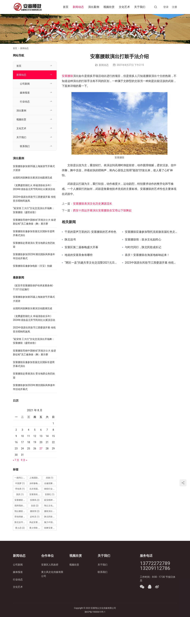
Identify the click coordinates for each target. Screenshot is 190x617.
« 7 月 (16, 460)
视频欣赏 (109, 7)
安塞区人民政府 (49, 564)
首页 (65, 7)
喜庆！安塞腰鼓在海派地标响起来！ (147, 255)
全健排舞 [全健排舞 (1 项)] (50, 483)
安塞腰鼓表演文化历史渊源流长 (92, 203)
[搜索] (155, 7)
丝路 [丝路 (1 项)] (49, 478)
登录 (166, 7)
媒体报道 (25, 92)
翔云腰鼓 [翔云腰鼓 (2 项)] (20, 511)
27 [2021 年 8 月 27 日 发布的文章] (41, 448)
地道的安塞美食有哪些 (79, 255)
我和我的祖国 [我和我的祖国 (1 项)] (20, 505)
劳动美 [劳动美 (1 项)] (20, 489)
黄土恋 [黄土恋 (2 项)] (20, 528)
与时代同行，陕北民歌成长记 (143, 247)
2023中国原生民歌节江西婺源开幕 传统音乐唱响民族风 (151, 262)
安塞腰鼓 (67, 76)
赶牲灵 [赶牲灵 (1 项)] (34, 516)
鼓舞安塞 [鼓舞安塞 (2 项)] (50, 528)
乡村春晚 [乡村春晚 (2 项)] (35, 483)
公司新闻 (25, 83)
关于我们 (139, 7)
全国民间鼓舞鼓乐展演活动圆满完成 (32, 177)
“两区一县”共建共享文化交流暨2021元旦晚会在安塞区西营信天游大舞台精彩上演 (91, 262)
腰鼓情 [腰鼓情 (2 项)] (34, 511)
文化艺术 (124, 7)
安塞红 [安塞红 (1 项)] (49, 494)
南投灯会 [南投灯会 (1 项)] (50, 489)
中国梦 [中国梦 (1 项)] (20, 483)
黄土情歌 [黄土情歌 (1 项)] (35, 528)
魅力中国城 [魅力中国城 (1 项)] (50, 522)
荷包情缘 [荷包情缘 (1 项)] (20, 516)
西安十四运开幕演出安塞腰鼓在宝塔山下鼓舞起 (102, 210)
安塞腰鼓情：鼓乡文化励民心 (143, 239)
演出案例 (93, 7)
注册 (174, 7)
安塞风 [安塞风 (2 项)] (34, 500)
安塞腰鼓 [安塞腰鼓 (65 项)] (20, 500)
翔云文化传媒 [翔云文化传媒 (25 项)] (50, 505)
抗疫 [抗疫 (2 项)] (34, 505)
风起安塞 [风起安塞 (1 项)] (35, 522)
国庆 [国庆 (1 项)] (20, 494)
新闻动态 (78, 7)
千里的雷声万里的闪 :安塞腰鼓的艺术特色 (90, 231)
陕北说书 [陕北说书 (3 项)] (20, 522)
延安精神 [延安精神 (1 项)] (50, 500)
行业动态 (25, 101)
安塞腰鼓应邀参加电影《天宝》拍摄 (32, 265)
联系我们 (25, 146)
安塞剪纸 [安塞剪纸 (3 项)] (35, 494)
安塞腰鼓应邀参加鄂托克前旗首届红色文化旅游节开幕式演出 (151, 231)
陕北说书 (70, 239)
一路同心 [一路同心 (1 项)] (20, 478)
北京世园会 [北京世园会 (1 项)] (35, 489)
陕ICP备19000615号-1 (95, 612)
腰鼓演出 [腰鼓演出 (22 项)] (50, 511)
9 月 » (24, 460)
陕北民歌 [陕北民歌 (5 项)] (50, 516)
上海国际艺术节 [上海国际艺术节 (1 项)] (35, 478)
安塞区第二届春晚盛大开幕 (81, 247)
